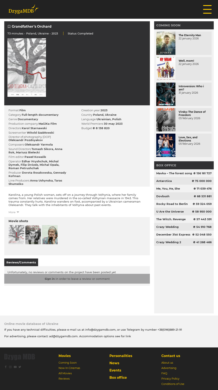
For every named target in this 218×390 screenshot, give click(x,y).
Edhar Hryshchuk (34, 161)
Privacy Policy (170, 378)
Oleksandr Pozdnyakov (26, 140)
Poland (31, 33)
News (114, 363)
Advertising (168, 368)
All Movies (65, 373)
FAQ (164, 373)
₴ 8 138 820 (101, 128)
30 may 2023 (113, 123)
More (12, 212)
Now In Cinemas (69, 368)
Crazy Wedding (167, 227)
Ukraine (43, 33)
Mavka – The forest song (174, 173)
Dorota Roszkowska (37, 172)
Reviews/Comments (21, 262)
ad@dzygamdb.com (63, 336)
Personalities (120, 356)
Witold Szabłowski (40, 132)
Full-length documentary (40, 114)
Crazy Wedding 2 (168, 242)
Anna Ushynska (41, 180)
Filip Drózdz (29, 164)
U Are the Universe (170, 211)
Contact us (170, 356)
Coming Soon (168, 25)
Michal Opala (49, 164)
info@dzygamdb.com (100, 329)
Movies (65, 356)
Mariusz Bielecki (28, 152)
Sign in (50, 278)
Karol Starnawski (34, 128)
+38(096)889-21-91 (170, 329)
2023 (104, 110)
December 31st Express (173, 234)
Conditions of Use (172, 384)
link (128, 336)
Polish (116, 119)
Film (22, 110)
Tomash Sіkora (42, 149)
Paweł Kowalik (35, 157)
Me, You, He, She (168, 188)
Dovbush (162, 196)
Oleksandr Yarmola (39, 144)
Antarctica (164, 181)
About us (167, 362)
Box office (166, 165)
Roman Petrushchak (24, 168)
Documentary (28, 119)
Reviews (64, 378)
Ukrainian (103, 119)
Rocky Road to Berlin (172, 204)
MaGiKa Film (48, 123)
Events (115, 370)
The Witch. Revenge (171, 219)
